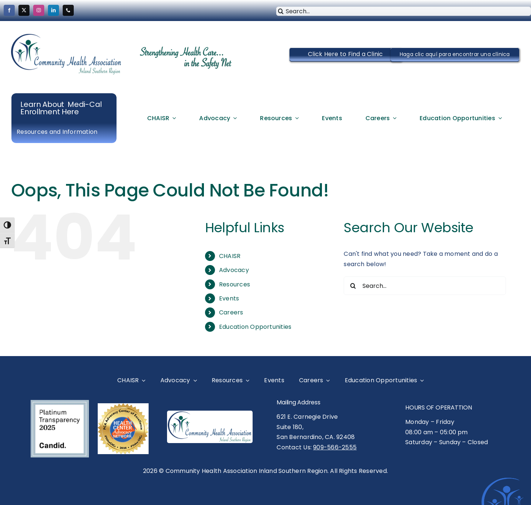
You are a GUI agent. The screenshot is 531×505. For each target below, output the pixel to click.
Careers (231, 312)
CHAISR (229, 256)
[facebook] (9, 10)
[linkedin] (53, 10)
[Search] (280, 11)
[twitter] (24, 10)
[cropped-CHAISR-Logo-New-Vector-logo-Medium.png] (66, 36)
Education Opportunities (255, 327)
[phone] (68, 10)
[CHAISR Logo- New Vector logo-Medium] (210, 414)
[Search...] (425, 285)
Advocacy (234, 270)
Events (229, 298)
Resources (234, 284)
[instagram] (38, 10)
